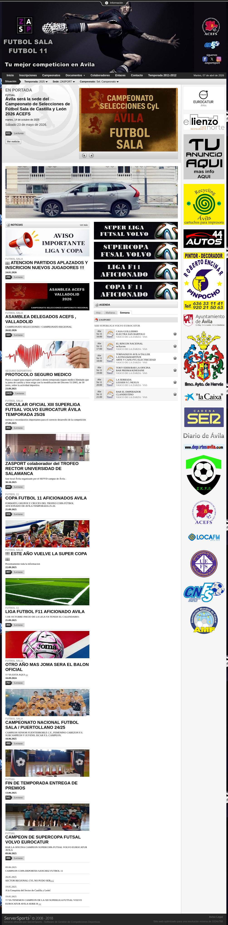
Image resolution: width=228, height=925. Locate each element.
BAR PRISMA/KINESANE (130, 370)
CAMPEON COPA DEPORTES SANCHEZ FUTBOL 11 (34, 870)
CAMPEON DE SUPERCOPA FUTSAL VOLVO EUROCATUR (43, 839)
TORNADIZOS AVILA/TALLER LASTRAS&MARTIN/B (133, 355)
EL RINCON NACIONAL (129, 343)
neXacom (121, 346)
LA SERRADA (124, 379)
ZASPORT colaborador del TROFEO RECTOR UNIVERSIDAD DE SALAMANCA (42, 468)
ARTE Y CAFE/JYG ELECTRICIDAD (136, 359)
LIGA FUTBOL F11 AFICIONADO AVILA (45, 611)
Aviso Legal (216, 916)
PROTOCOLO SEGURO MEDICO (38, 374)
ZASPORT (62, 81)
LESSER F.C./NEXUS (127, 382)
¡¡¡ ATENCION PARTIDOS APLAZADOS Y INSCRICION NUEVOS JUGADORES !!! (46, 265)
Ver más (84, 224)
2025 (35, 81)
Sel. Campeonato (98, 81)
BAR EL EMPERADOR (128, 391)
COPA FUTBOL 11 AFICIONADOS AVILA (46, 498)
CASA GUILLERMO (127, 331)
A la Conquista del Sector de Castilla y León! (28, 890)
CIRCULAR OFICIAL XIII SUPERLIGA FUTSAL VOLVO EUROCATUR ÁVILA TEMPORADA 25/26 (43, 409)
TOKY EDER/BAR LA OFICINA (133, 367)
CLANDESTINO (125, 394)
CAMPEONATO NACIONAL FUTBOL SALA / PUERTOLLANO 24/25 (42, 725)
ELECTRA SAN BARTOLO (130, 334)
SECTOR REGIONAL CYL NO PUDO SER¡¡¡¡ (29, 880)
